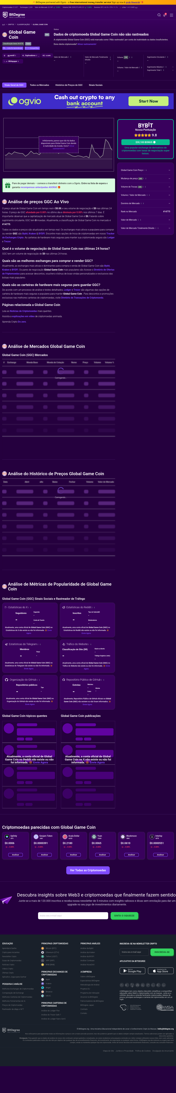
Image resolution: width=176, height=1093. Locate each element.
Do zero (22, 321)
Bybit (25, 233)
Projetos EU (85, 989)
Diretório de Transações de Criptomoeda (82, 297)
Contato (83, 1013)
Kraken (32, 233)
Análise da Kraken (87, 952)
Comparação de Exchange (13, 993)
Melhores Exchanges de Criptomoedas (18, 989)
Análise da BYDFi (87, 956)
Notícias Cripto (8, 964)
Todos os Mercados (40, 85)
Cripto (12, 24)
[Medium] (148, 985)
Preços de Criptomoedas (12, 1005)
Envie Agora (86, 633)
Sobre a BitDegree (87, 976)
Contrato (83, 1009)
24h (126, 57)
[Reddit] (158, 985)
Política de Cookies (143, 1051)
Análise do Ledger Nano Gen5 (53, 1019)
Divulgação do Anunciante (163, 1051)
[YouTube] (132, 985)
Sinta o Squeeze (124, 915)
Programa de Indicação (89, 993)
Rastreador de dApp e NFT (13, 1009)
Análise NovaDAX (87, 964)
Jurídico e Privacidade (124, 1051)
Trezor (7, 241)
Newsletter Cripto (9, 956)
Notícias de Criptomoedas (23, 311)
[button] (128, 7)
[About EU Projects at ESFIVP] (130, 1006)
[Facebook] (137, 985)
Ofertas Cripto (8, 973)
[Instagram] (153, 985)
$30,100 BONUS (146, 142)
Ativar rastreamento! (87, 44)
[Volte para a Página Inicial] (4, 24)
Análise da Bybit (86, 948)
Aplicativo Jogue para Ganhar (14, 977)
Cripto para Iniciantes (10, 952)
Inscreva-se (162, 952)
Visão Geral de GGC (14, 85)
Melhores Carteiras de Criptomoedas (17, 997)
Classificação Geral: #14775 (13, 44)
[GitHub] (163, 985)
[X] (122, 985)
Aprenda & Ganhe (9, 948)
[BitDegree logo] (11, 1030)
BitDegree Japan (87, 1005)
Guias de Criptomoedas (11, 960)
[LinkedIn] (143, 985)
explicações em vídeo (23, 316)
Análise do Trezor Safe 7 (51, 1015)
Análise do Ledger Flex (50, 1011)
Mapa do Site (108, 1051)
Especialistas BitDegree (89, 981)
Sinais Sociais (96, 85)
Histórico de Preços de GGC (69, 85)
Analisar (15, 855)
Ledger (111, 237)
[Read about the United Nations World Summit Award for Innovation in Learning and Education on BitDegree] (165, 1006)
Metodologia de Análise (89, 985)
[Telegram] (127, 985)
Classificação (24, 24)
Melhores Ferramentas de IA (13, 1001)
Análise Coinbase (87, 960)
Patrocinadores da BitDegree (92, 1001)
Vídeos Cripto (7, 969)
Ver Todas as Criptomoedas (88, 870)
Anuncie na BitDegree (89, 997)
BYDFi (42, 233)
